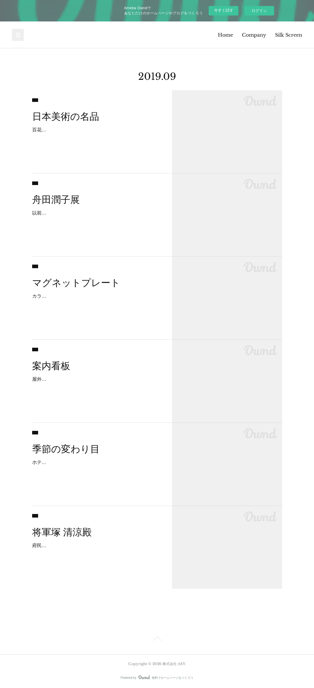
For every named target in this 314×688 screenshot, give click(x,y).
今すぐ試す (223, 10)
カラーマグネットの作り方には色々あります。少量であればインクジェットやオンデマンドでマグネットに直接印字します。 (96, 304)
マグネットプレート (76, 282)
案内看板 (51, 366)
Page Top (157, 639)
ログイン (259, 10)
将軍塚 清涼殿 (62, 532)
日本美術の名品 (65, 116)
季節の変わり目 (66, 449)
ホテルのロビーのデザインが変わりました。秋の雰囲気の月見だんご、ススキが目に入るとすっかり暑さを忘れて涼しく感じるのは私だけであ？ (96, 471)
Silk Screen (288, 35)
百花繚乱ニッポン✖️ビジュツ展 (66, 129)
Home (225, 35)
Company (254, 35)
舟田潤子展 (56, 199)
